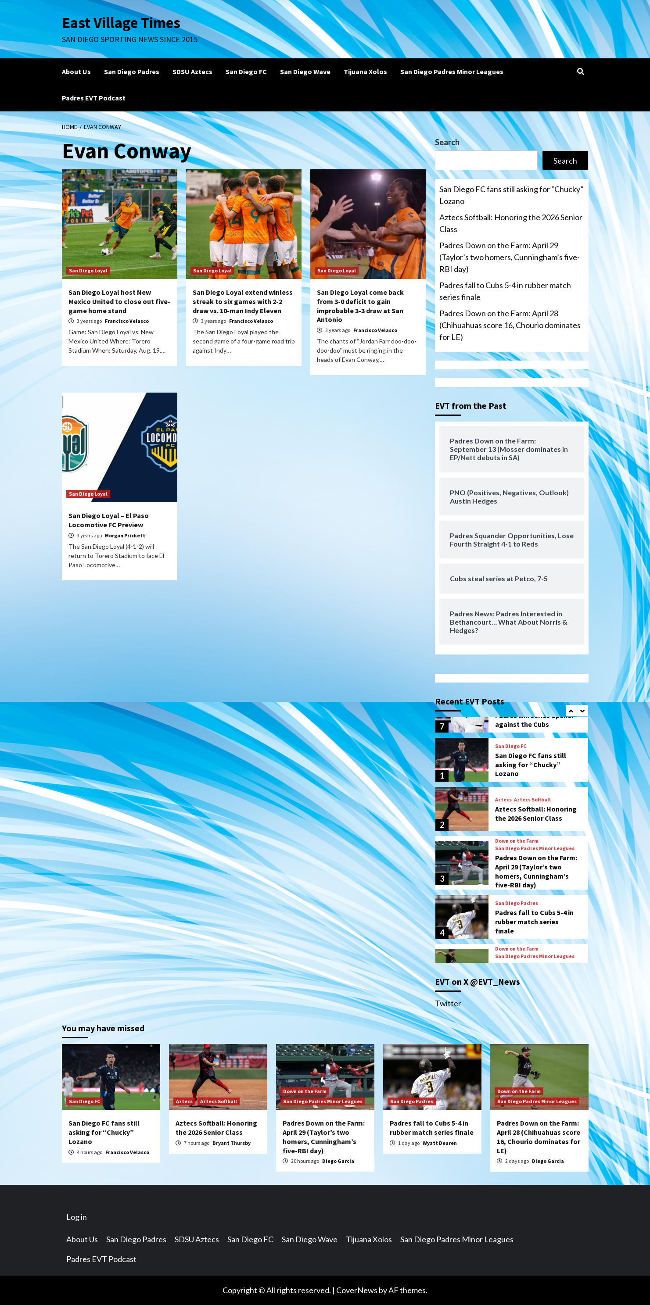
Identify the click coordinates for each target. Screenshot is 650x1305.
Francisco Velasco (127, 321)
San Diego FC (246, 71)
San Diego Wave (305, 71)
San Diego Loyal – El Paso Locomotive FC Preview (108, 520)
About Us (76, 71)
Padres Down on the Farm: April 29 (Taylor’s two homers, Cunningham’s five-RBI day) (509, 257)
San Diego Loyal (88, 270)
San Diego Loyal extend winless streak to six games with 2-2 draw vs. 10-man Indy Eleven (243, 301)
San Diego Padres (131, 71)
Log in (76, 1217)
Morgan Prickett (125, 535)
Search (447, 142)
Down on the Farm (517, 841)
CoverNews (356, 1290)
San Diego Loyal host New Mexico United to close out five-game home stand (119, 301)
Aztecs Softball (532, 799)
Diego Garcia (338, 1161)
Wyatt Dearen (440, 1143)
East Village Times (121, 22)
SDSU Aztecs (192, 71)
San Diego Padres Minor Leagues (451, 71)
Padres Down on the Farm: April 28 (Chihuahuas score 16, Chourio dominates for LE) (510, 325)
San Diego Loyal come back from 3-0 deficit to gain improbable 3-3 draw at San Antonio (360, 306)
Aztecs (503, 799)
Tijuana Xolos (365, 71)
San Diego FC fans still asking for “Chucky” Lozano (511, 195)
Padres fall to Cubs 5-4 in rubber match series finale (505, 291)
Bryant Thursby (231, 1143)
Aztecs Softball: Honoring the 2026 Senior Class (510, 223)
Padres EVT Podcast (94, 97)
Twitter (448, 1003)
